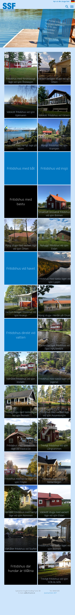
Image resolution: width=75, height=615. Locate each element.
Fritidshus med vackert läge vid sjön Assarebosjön (54, 413)
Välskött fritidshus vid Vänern (54, 115)
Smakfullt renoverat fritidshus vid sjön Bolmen (54, 213)
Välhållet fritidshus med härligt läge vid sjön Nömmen (20, 513)
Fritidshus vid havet (20, 268)
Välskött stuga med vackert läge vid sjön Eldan (54, 513)
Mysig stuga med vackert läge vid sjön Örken (21, 247)
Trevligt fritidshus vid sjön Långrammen (54, 447)
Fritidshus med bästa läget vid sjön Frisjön (21, 480)
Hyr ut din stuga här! (61, 1)
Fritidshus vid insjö (54, 168)
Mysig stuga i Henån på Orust (54, 315)
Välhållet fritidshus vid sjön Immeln (20, 380)
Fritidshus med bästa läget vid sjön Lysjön (54, 280)
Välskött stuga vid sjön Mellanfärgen (54, 480)
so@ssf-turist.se (29, 593)
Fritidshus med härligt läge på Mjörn (21, 147)
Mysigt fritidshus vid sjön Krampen (54, 147)
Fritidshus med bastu (21, 201)
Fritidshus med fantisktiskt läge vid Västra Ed (21, 447)
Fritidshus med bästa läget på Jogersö (54, 380)
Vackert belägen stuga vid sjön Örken (54, 80)
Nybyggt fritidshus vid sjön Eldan (54, 247)
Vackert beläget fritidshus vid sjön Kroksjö (20, 313)
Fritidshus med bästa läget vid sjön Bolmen (54, 547)
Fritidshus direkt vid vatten (20, 334)
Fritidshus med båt (21, 168)
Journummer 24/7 (50, 593)
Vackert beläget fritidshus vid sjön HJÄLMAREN (54, 347)
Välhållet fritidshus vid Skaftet (21, 548)
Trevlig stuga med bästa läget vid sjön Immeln (21, 413)
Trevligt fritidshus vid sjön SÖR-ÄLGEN (54, 580)
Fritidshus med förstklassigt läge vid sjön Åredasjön (20, 80)
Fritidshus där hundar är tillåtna (21, 568)
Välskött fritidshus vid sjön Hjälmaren (21, 113)
